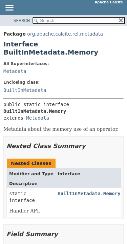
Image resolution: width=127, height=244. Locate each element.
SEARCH (22, 20)
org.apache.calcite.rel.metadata (65, 34)
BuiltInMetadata (24, 90)
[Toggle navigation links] (9, 8)
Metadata (14, 71)
